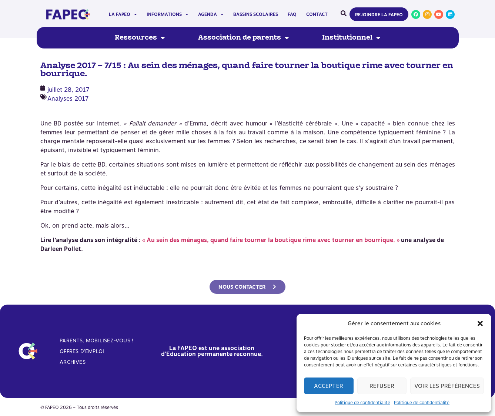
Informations (167, 14)
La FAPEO (123, 14)
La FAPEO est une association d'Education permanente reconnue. (212, 351)
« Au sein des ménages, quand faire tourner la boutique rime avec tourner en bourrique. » (270, 240)
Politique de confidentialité (362, 402)
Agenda (211, 14)
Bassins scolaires (255, 14)
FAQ (292, 14)
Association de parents (243, 38)
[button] (480, 323)
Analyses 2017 (67, 98)
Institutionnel (351, 38)
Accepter (328, 386)
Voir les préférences (447, 386)
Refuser (381, 386)
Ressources (140, 38)
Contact (317, 14)
